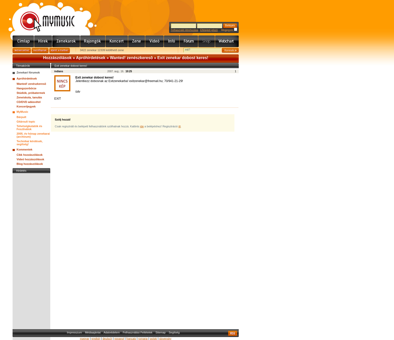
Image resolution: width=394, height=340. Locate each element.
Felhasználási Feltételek (138, 332)
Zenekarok (66, 41)
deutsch (107, 338)
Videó (154, 41)
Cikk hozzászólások (29, 154)
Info (172, 41)
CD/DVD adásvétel (28, 101)
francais (131, 338)
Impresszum (74, 332)
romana (142, 338)
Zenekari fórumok (28, 72)
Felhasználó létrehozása (184, 30)
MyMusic (22, 111)
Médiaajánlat (93, 332)
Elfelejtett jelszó (209, 30)
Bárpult (21, 117)
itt (179, 126)
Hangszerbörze (26, 88)
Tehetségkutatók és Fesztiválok (29, 128)
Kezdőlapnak (40, 50)
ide (142, 126)
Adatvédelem (112, 332)
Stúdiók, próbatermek (31, 92)
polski (153, 338)
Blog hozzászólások (30, 163)
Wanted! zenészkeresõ (131, 58)
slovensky (165, 338)
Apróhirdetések (90, 58)
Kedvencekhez (22, 50)
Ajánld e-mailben (59, 50)
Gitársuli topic (26, 121)
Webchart (227, 41)
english (95, 338)
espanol (119, 338)
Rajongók (93, 41)
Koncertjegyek (26, 106)
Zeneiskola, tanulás (29, 97)
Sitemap (161, 332)
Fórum (189, 41)
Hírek (43, 41)
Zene (136, 41)
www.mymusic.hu (43, 16)
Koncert (117, 41)
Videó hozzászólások (30, 159)
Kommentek (24, 149)
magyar (84, 338)
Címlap (23, 41)
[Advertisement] (31, 249)
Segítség (174, 332)
